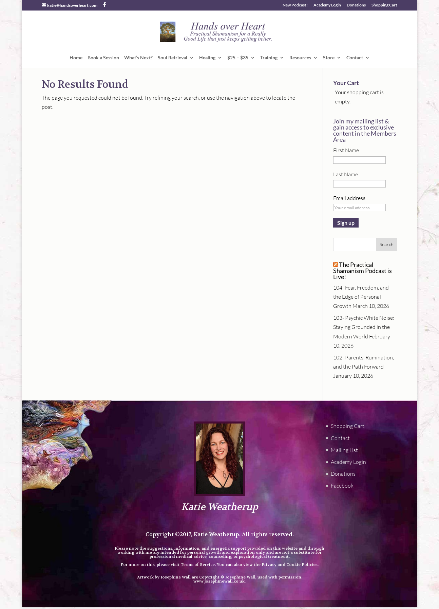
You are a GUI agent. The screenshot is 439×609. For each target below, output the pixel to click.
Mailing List (344, 450)
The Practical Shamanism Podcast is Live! (362, 270)
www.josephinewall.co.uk (219, 581)
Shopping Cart (384, 5)
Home (76, 57)
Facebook (342, 485)
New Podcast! (295, 5)
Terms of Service (197, 564)
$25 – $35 (237, 57)
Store (329, 57)
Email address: (350, 198)
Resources (300, 57)
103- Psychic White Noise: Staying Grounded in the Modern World (363, 326)
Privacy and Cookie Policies (290, 564)
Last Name (345, 174)
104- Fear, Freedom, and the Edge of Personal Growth (361, 296)
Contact (354, 57)
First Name (346, 150)
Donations (356, 5)
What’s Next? (138, 57)
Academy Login (327, 5)
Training (269, 57)
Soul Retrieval (172, 57)
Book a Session (103, 57)
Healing (207, 57)
